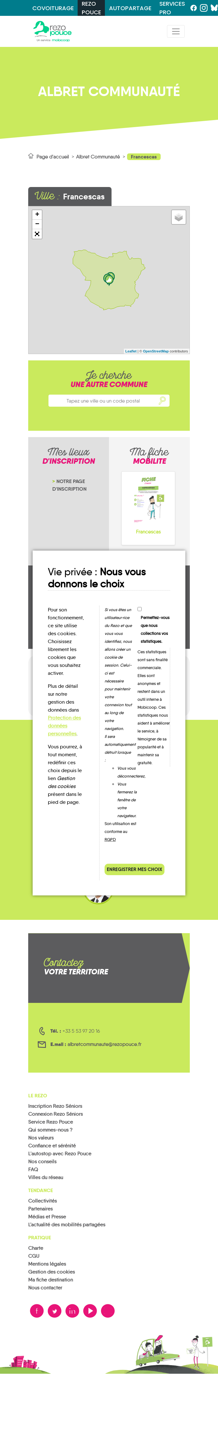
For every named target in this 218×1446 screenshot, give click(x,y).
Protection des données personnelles (64, 726)
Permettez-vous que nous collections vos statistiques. (155, 629)
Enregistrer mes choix (134, 869)
